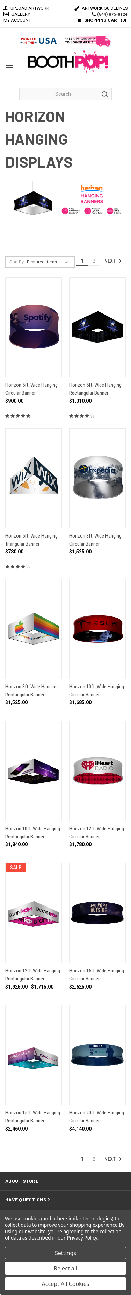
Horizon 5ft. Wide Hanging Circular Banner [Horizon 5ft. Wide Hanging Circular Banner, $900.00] (31, 389)
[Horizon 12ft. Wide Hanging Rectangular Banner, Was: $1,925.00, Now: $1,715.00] (33, 913)
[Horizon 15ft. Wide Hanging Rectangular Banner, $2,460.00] (33, 1055)
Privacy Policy (82, 1237)
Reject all (65, 1268)
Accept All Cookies (65, 1284)
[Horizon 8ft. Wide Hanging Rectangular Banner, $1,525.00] (33, 628)
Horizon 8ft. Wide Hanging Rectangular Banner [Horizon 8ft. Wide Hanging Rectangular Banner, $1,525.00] (31, 690)
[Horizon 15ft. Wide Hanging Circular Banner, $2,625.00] (97, 913)
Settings (65, 1253)
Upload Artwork (26, 8)
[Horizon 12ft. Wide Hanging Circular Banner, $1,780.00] (97, 771)
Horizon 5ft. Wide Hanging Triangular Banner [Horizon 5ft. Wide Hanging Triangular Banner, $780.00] (31, 540)
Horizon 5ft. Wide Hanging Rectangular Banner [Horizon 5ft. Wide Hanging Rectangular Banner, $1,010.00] (95, 389)
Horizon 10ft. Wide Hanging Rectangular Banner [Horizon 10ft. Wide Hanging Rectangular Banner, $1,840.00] (32, 832)
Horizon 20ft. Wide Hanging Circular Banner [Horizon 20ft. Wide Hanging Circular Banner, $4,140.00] (96, 1116)
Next (113, 260)
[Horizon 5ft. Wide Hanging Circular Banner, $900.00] (33, 327)
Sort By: (17, 261)
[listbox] (49, 262)
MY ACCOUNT (17, 20)
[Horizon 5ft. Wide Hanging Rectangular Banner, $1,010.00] (97, 327)
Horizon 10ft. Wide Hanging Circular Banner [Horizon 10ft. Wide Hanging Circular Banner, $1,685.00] (96, 690)
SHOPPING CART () (105, 20)
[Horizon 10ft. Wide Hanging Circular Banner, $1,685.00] (97, 628)
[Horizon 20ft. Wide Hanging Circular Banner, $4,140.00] (97, 1055)
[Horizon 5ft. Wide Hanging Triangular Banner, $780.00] (33, 478)
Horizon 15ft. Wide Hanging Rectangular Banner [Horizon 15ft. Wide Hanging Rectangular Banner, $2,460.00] (32, 1116)
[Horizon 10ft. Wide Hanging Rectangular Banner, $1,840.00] (33, 771)
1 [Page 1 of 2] (82, 261)
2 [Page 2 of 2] (94, 261)
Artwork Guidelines (101, 8)
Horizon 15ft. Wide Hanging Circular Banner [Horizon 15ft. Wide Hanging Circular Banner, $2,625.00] (96, 974)
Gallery (16, 14)
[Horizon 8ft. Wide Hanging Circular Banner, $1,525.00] (97, 478)
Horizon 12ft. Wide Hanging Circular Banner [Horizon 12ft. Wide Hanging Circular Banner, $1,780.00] (96, 832)
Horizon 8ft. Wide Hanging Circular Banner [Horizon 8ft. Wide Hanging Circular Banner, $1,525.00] (95, 540)
